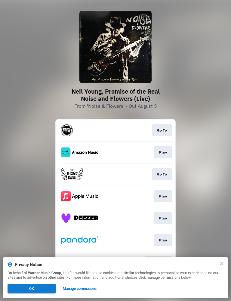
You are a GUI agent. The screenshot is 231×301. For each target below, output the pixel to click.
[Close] (221, 263)
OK (31, 289)
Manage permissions (80, 289)
